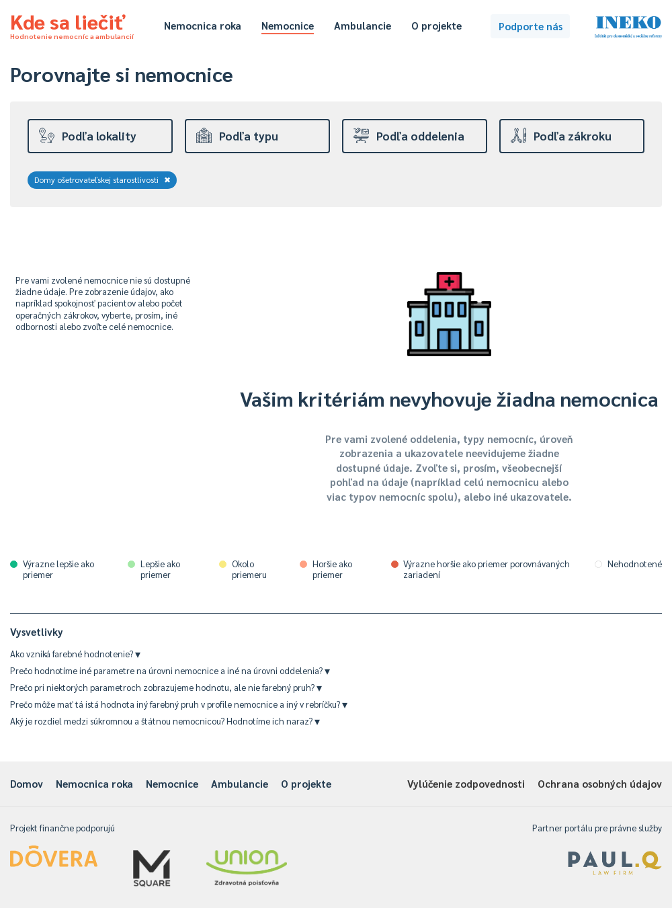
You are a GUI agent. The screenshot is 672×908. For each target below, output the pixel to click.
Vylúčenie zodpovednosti (466, 783)
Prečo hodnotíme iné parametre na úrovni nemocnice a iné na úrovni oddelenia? (170, 670)
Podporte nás (530, 25)
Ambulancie (362, 25)
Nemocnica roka (202, 25)
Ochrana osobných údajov (600, 783)
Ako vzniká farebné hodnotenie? (75, 653)
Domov (26, 783)
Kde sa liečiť (72, 24)
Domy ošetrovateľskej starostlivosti (102, 179)
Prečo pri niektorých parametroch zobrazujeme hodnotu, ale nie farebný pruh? (166, 687)
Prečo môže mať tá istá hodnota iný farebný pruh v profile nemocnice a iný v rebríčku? (178, 704)
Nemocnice (287, 25)
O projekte (436, 25)
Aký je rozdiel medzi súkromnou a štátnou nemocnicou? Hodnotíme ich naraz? (165, 721)
